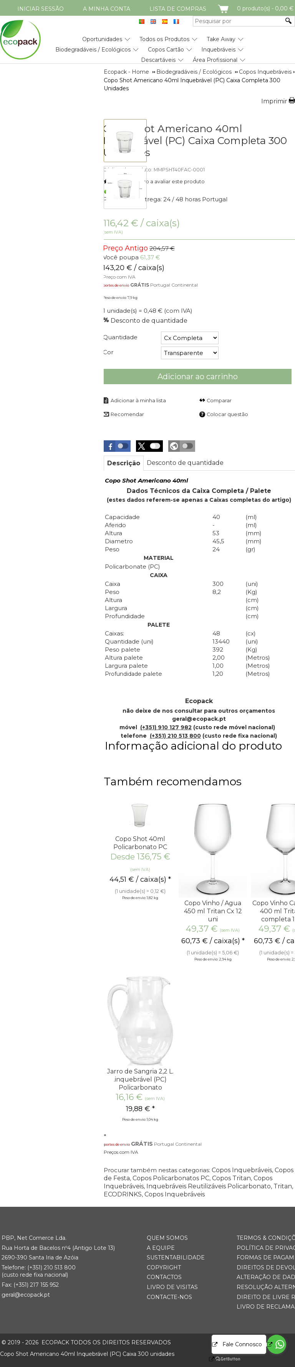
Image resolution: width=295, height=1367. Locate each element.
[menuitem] (102, 36)
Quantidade (120, 337)
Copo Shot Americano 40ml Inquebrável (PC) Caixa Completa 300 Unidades (195, 141)
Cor (108, 352)
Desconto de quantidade (149, 320)
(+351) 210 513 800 (175, 735)
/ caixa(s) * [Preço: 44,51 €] (140, 879)
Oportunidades (102, 39)
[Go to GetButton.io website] (221, 1359)
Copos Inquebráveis (242, 1170)
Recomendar (127, 414)
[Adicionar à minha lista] (134, 400)
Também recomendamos (173, 781)
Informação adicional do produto (193, 746)
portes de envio (116, 285)
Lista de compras (177, 8)
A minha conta (106, 8)
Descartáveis (158, 59)
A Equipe (161, 1247)
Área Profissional (215, 59)
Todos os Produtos (164, 39)
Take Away (221, 39)
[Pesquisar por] (238, 21)
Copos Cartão (166, 49)
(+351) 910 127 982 (166, 727)
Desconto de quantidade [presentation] (185, 462)
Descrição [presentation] (123, 463)
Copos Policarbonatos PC (171, 1178)
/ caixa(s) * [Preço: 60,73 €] (213, 941)
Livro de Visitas (172, 1287)
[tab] (124, 463)
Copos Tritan (231, 1178)
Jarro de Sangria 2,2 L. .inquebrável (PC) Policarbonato (140, 1079)
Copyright (164, 1267)
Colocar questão (227, 414)
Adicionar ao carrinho (197, 376)
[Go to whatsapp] (276, 1344)
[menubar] (122, 46)
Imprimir (274, 101)
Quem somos (167, 1237)
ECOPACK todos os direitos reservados (86, 1342)
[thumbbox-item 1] (125, 140)
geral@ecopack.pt (26, 1294)
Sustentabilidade (176, 1257)
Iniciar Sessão (40, 8)
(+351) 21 (38, 1267)
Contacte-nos (169, 1297)
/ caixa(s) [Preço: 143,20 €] (141, 223)
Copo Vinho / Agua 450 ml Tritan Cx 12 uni (213, 911)
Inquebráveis (218, 49)
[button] (117, 446)
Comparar (219, 400)
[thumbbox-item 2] (125, 187)
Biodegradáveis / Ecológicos (93, 49)
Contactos (164, 1277)
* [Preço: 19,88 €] (140, 1109)
